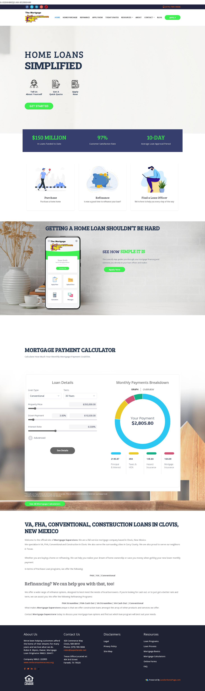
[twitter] (32, 6)
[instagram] (41, 6)
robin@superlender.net (75, 650)
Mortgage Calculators (154, 656)
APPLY (172, 17)
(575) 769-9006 (171, 6)
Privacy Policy (110, 646)
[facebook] (27, 6)
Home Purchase (70, 17)
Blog (159, 17)
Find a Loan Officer (154, 198)
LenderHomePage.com (170, 680)
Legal (106, 641)
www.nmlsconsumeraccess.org (39, 662)
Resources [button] (126, 17)
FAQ (145, 666)
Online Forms (150, 661)
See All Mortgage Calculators (44, 503)
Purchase (50, 198)
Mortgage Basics (152, 651)
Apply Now (97, 17)
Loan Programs (151, 641)
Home (57, 17)
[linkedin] (36, 6)
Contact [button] (148, 17)
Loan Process (150, 646)
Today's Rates (112, 17)
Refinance (85, 17)
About (139, 17)
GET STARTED (38, 106)
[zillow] (46, 6)
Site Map (108, 651)
